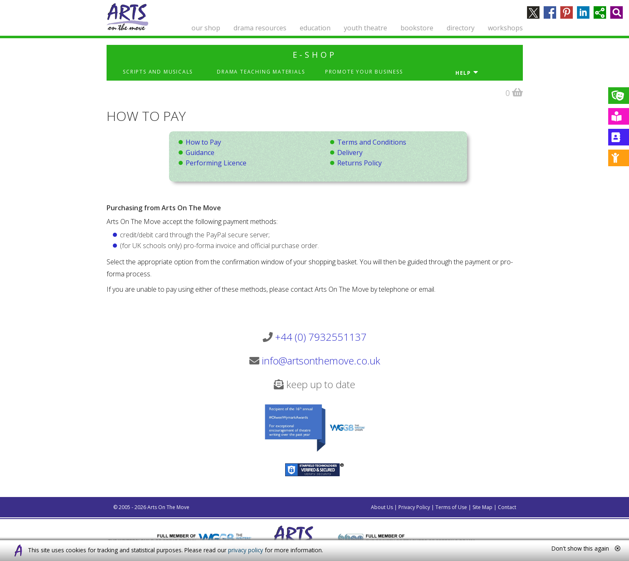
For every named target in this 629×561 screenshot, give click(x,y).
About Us (382, 507)
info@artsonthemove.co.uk (321, 360)
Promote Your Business (364, 71)
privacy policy (245, 550)
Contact (507, 507)
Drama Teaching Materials (261, 71)
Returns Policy (359, 162)
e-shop (315, 54)
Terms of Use (451, 507)
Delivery (350, 152)
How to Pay (203, 142)
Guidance (200, 152)
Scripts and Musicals (158, 71)
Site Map (482, 507)
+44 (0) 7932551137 (321, 337)
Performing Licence (216, 162)
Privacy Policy (414, 507)
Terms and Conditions (371, 142)
